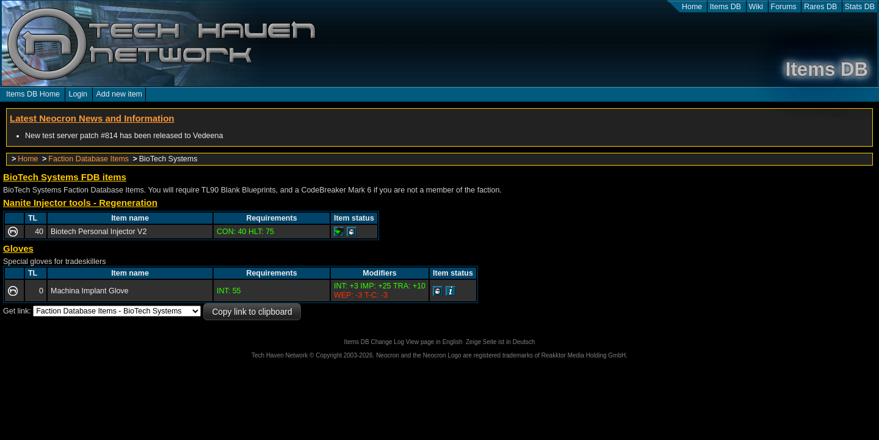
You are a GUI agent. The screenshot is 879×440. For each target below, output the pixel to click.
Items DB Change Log (374, 342)
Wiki (756, 6)
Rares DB (820, 6)
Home (692, 6)
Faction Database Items (88, 159)
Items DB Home (33, 94)
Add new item (119, 94)
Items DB (725, 6)
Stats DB (860, 6)
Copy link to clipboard (252, 312)
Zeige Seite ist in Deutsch (500, 342)
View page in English (434, 342)
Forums (784, 6)
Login (77, 94)
